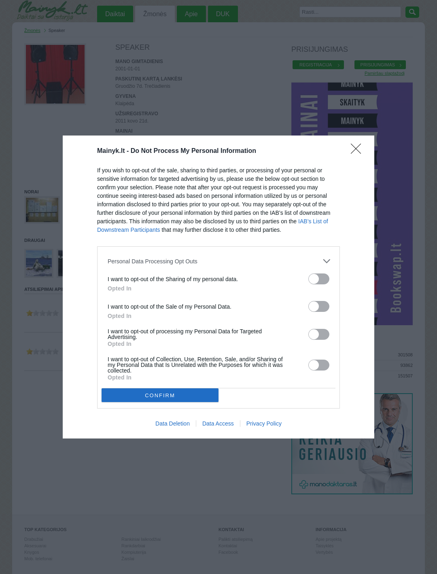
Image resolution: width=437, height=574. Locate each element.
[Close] (358, 151)
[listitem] (218, 261)
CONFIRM (160, 395)
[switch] (318, 278)
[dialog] (218, 287)
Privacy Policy (264, 423)
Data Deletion (172, 423)
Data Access (218, 423)
